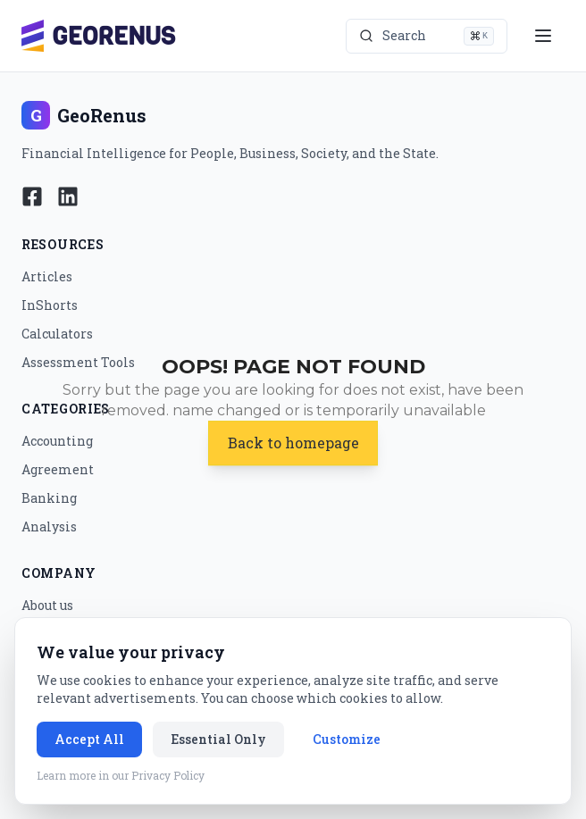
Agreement (57, 469)
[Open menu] (543, 35)
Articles (46, 276)
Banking (49, 497)
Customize (347, 739)
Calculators (57, 333)
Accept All (89, 739)
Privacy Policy (168, 775)
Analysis (49, 526)
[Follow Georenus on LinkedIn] (68, 196)
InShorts (49, 305)
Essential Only (218, 739)
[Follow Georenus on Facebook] (32, 196)
